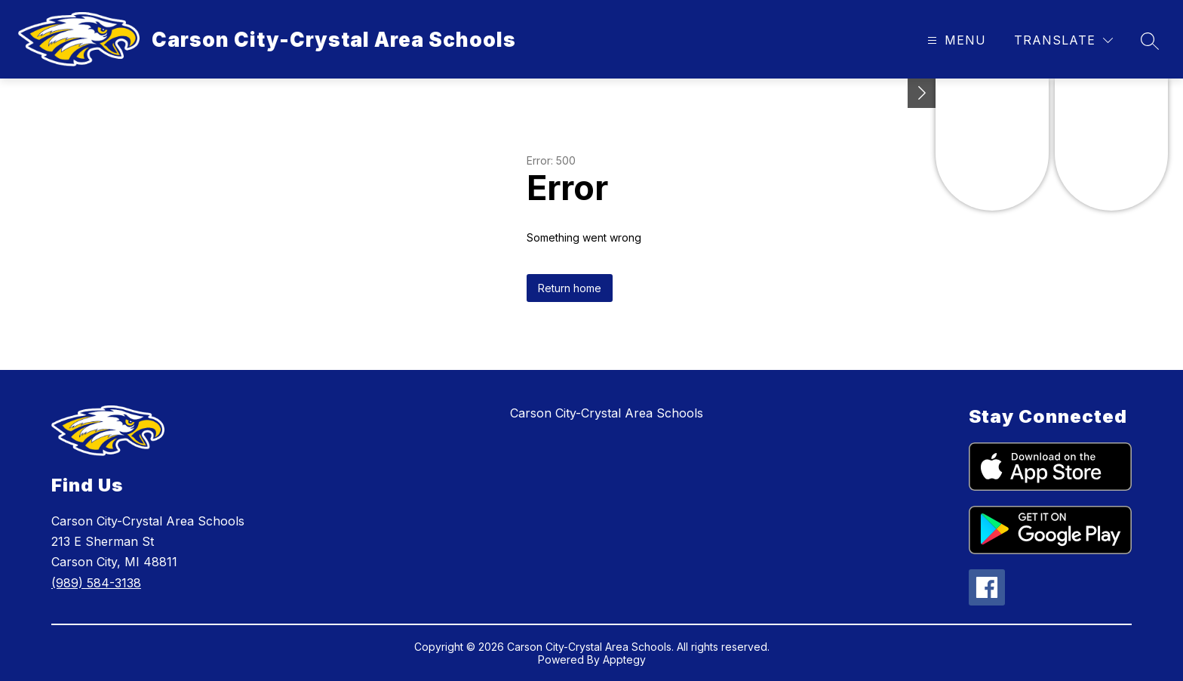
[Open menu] (954, 40)
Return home (569, 288)
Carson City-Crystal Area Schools (606, 413)
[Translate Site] (1063, 40)
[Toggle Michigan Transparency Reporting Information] (922, 93)
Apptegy (624, 659)
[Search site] (1150, 41)
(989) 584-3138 (96, 582)
